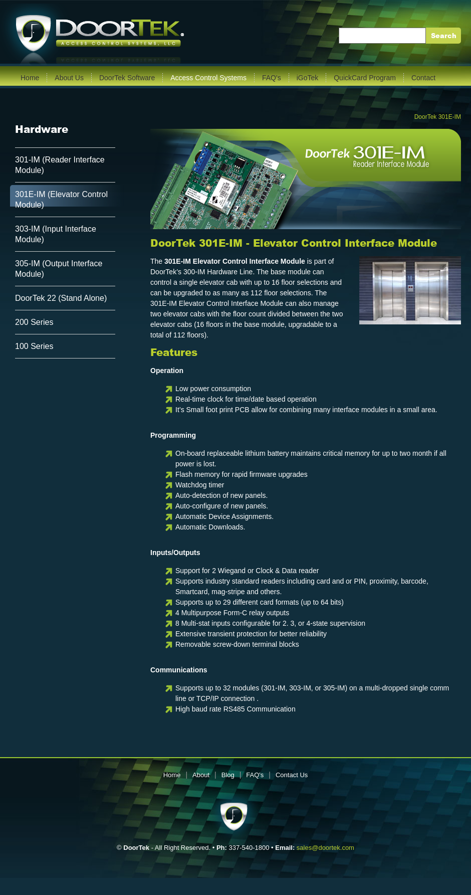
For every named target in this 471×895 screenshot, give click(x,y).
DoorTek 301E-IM (437, 116)
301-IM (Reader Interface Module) (60, 164)
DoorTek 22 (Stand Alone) (61, 298)
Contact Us (292, 775)
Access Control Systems (208, 78)
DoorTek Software (127, 78)
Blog (227, 775)
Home (30, 78)
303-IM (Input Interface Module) (55, 234)
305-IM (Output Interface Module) (58, 268)
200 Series (34, 322)
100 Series (34, 346)
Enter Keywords (368, 35)
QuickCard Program (365, 78)
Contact (423, 78)
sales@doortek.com (325, 847)
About (200, 775)
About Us (69, 78)
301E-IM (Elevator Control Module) (61, 199)
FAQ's (271, 78)
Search (443, 36)
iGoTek (308, 78)
